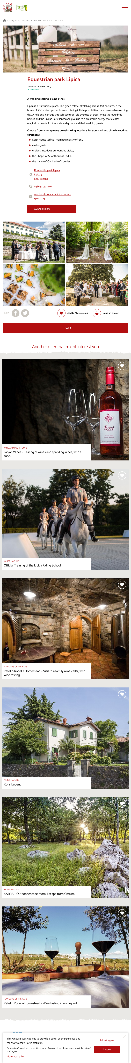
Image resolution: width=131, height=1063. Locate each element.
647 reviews (33, 89)
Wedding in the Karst (31, 21)
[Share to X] (25, 313)
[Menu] (124, 7)
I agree (107, 1049)
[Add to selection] (72, 313)
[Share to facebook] (15, 313)
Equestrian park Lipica (53, 21)
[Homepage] (7, 7)
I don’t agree (107, 1040)
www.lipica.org (42, 209)
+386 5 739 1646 (43, 186)
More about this (16, 1056)
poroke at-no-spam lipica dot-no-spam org (52, 196)
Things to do (14, 21)
